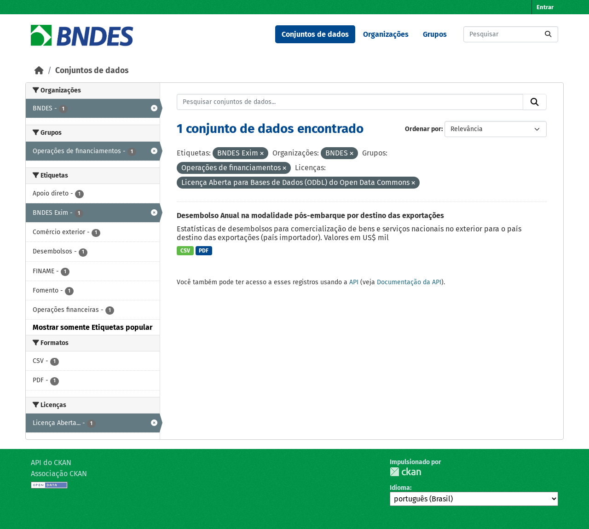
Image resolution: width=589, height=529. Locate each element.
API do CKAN (51, 462)
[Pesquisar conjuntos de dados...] (510, 34)
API (353, 282)
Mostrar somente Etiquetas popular (92, 327)
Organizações (386, 34)
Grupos (435, 34)
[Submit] (548, 34)
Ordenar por (423, 129)
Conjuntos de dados (315, 34)
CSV (185, 250)
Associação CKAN (59, 473)
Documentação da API (409, 282)
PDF (203, 250)
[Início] (39, 70)
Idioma (400, 488)
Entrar (545, 7)
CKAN (405, 472)
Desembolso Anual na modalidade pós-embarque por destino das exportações (310, 215)
